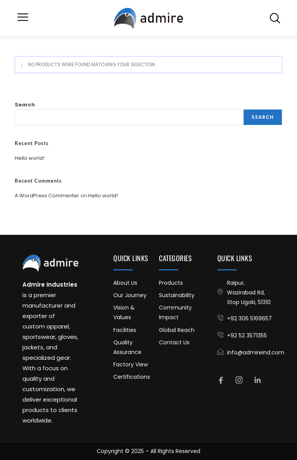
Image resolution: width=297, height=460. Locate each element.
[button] (23, 18)
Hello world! (29, 158)
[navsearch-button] (275, 18)
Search (25, 104)
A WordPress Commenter (47, 195)
